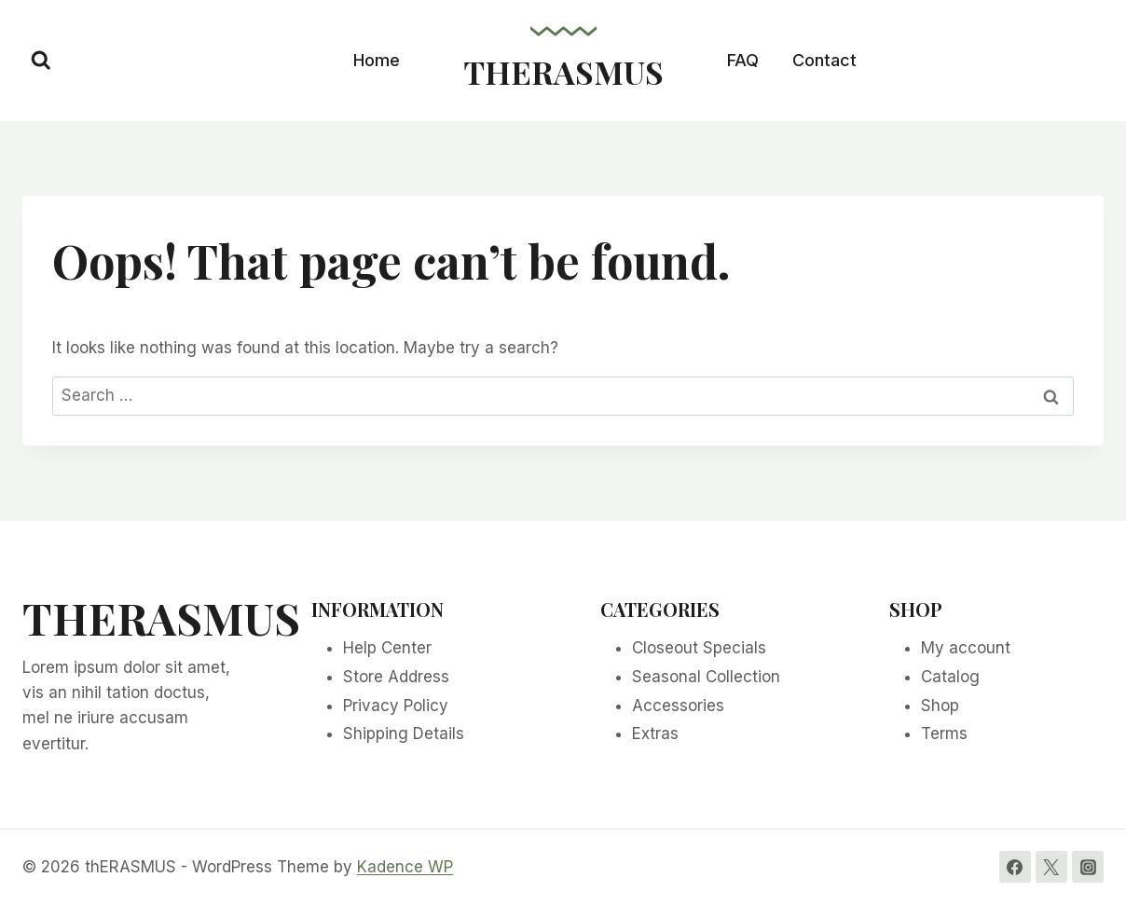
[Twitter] (1051, 867)
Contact (824, 60)
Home (376, 60)
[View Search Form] (41, 60)
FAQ (743, 60)
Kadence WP (405, 866)
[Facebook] (1015, 867)
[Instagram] (1088, 867)
